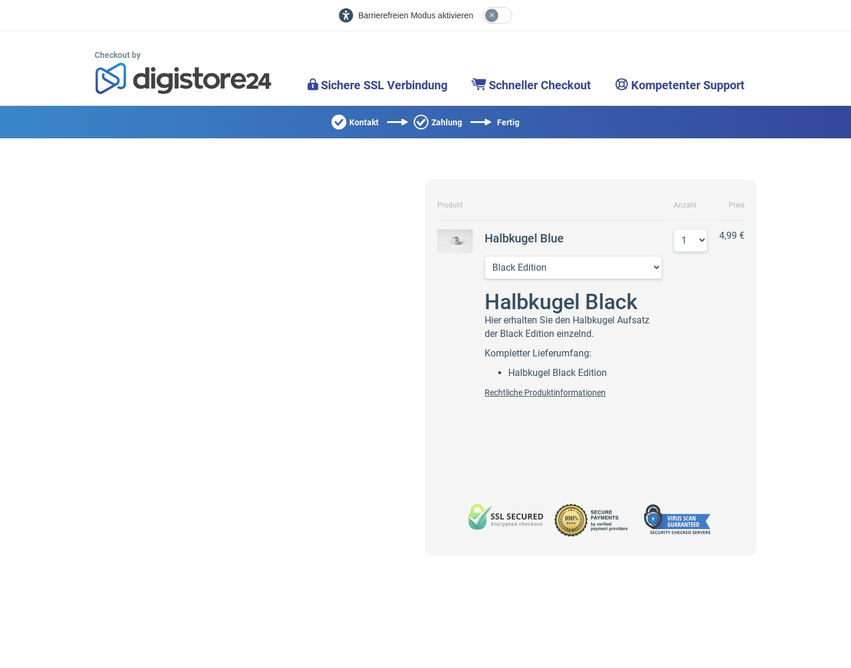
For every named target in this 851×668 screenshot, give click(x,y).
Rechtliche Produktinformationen (545, 392)
